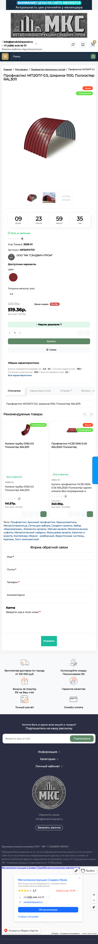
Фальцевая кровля (59, 532)
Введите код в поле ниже (22, 612)
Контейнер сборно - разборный (34, 535)
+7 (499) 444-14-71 (14, 45)
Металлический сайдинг (30, 532)
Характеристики (40, 390)
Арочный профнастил (41, 522)
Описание (14, 390)
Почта (10, 569)
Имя (9, 556)
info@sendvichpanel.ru (17, 41)
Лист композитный (27, 539)
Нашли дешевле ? (49, 324)
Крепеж (8, 539)
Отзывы (66, 390)
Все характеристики (20, 375)
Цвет (11, 269)
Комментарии (16, 594)
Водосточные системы (69, 535)
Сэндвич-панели (61, 525)
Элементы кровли (34, 529)
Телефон (12, 582)
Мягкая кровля (57, 529)
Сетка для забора (39, 525)
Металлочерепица (15, 525)
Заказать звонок (49, 827)
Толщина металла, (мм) (21, 288)
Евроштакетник (66, 522)
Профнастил (18, 522)
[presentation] (32, 621)
